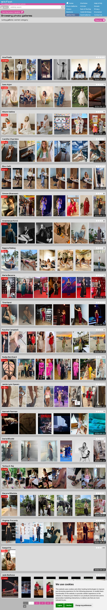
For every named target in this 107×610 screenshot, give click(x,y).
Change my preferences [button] (83, 605)
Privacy (97, 9)
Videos (68, 9)
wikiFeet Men (70, 15)
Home (71, 3)
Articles (83, 6)
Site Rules (83, 3)
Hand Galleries (85, 15)
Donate (96, 6)
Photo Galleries (71, 6)
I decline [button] (69, 605)
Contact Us (98, 15)
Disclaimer (98, 12)
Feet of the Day (85, 9)
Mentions (69, 12)
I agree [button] (59, 605)
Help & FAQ (98, 3)
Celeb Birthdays (85, 12)
